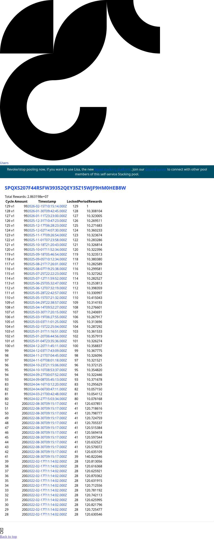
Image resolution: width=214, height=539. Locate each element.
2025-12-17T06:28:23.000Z (47, 225)
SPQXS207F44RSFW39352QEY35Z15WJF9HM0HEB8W (65, 187)
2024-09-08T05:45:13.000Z (47, 379)
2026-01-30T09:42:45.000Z (47, 211)
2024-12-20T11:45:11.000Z (47, 346)
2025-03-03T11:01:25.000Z (47, 322)
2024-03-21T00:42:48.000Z (47, 394)
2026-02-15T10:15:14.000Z (47, 206)
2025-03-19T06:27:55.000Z (47, 317)
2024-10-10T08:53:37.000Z (47, 370)
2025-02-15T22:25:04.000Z (47, 326)
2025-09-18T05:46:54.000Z (47, 254)
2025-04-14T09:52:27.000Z (47, 307)
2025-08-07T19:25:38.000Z (47, 269)
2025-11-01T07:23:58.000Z (47, 240)
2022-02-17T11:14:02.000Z (47, 461)
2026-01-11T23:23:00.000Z (47, 216)
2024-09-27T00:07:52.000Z (47, 375)
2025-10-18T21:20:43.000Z (47, 245)
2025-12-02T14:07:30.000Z (47, 230)
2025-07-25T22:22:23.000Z (47, 273)
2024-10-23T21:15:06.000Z (47, 365)
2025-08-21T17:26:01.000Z (47, 264)
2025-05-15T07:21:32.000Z (47, 297)
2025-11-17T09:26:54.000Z (47, 235)
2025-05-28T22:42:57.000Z (47, 293)
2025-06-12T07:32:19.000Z (47, 288)
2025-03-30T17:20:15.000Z (47, 312)
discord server (156, 169)
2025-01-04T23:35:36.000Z (47, 341)
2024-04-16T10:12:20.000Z (47, 384)
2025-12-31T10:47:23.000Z (47, 220)
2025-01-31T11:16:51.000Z (47, 331)
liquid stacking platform (112, 169)
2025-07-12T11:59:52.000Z (47, 278)
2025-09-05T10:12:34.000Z (47, 259)
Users (4, 163)
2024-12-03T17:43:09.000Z (47, 350)
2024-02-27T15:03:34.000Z (47, 399)
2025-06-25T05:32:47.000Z (47, 283)
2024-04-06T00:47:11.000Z (47, 389)
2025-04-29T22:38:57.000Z (47, 302)
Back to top (8, 536)
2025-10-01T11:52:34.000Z (47, 249)
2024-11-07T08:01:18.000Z (47, 360)
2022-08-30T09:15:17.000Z (47, 403)
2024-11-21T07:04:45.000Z (47, 355)
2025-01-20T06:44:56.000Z (47, 336)
